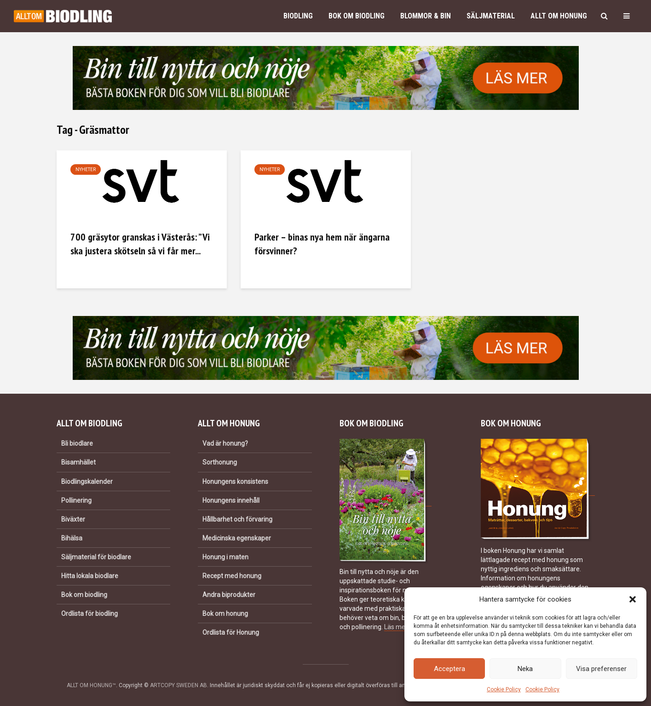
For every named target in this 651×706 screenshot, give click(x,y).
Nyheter (85, 169)
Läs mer (395, 627)
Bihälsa (71, 538)
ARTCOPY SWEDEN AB (178, 685)
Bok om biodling (356, 15)
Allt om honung (558, 15)
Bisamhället (78, 462)
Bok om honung (225, 613)
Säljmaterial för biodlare (96, 557)
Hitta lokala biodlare (89, 576)
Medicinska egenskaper (236, 538)
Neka (525, 669)
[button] (632, 599)
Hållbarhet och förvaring (237, 519)
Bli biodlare (77, 443)
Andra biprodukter (228, 594)
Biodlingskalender (87, 481)
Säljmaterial (491, 15)
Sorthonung (219, 462)
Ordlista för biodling (89, 613)
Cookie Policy (504, 689)
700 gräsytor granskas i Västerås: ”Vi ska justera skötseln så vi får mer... (140, 243)
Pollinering (76, 500)
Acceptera (449, 669)
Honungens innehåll (230, 500)
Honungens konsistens (235, 481)
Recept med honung (231, 576)
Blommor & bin (425, 15)
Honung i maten (225, 557)
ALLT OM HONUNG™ (91, 685)
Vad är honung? (225, 443)
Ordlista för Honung (230, 632)
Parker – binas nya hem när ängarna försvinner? (322, 243)
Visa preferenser (601, 669)
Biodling (298, 15)
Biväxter (73, 519)
